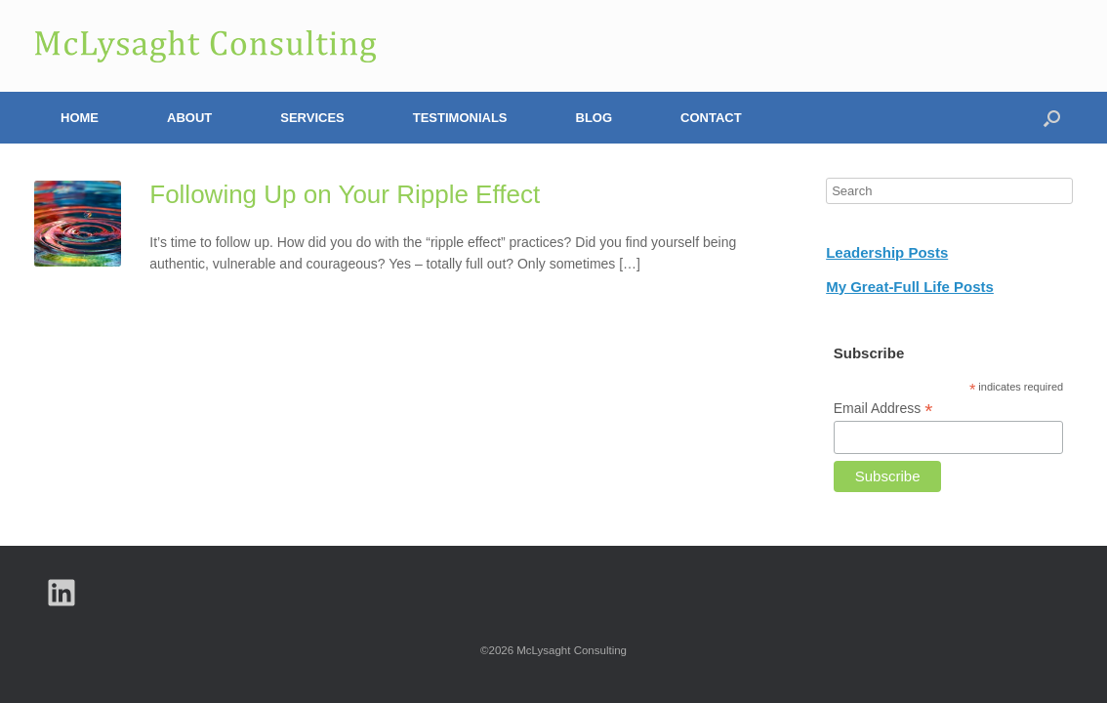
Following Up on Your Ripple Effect (344, 194)
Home (80, 117)
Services (312, 117)
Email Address (883, 408)
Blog (594, 117)
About (189, 117)
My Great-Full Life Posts (910, 286)
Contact (711, 117)
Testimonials (460, 117)
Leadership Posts (887, 252)
